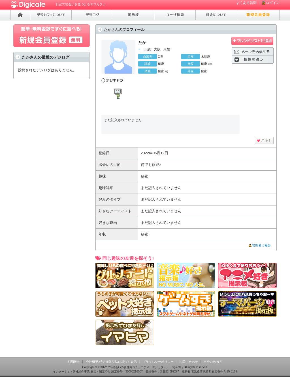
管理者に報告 (261, 245)
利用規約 (74, 361)
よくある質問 (246, 3)
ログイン (273, 3)
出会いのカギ (213, 361)
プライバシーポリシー (158, 361)
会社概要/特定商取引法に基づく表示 (111, 361)
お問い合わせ (188, 361)
